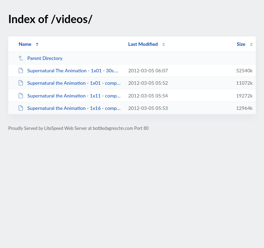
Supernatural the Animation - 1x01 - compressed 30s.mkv (70, 83)
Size (241, 44)
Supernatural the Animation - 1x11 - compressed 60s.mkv (70, 96)
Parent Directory (40, 58)
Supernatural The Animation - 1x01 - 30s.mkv (70, 70)
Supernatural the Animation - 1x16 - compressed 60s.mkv (70, 108)
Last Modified (143, 44)
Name (25, 44)
